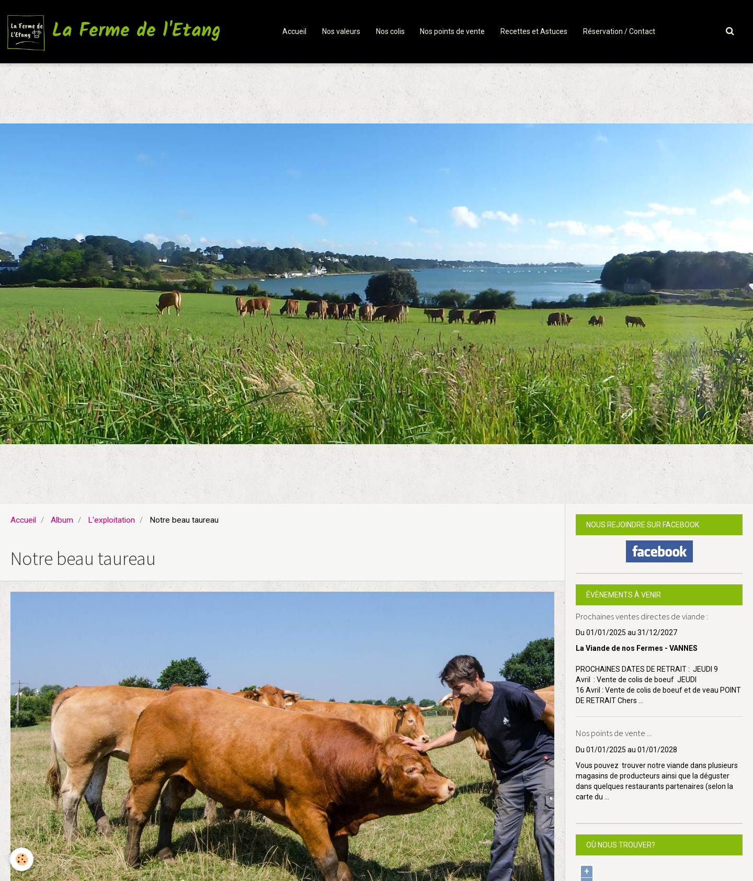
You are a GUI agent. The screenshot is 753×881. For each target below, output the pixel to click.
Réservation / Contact (620, 31)
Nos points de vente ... (614, 733)
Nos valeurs (341, 31)
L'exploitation (111, 520)
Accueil (294, 31)
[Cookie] (22, 859)
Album (62, 520)
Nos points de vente (452, 31)
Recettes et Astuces (534, 31)
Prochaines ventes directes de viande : (642, 616)
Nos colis (390, 31)
